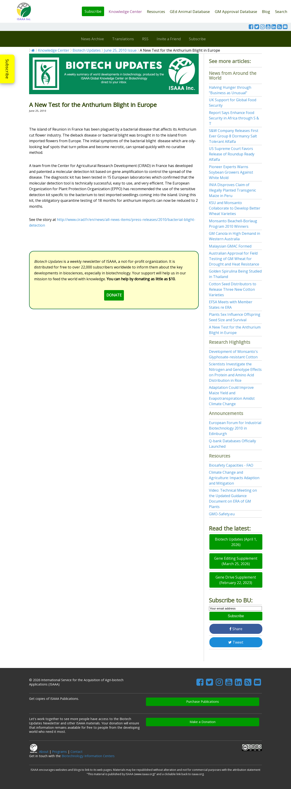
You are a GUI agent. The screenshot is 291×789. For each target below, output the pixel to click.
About (43, 751)
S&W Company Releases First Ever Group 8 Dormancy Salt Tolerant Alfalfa (233, 136)
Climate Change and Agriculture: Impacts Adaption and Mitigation (234, 478)
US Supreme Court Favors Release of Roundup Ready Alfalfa (231, 154)
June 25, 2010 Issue (120, 50)
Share (235, 628)
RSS (145, 38)
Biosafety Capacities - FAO (231, 465)
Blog (266, 11)
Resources (156, 11)
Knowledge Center (125, 11)
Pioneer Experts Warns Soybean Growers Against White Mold (231, 172)
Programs (59, 751)
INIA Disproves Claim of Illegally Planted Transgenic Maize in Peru (232, 190)
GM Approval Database (236, 11)
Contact (76, 751)
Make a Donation (203, 722)
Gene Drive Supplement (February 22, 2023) (236, 580)
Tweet (235, 642)
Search (281, 11)
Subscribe (93, 11)
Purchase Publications (202, 701)
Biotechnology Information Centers (88, 756)
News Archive (92, 38)
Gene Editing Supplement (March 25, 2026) (235, 561)
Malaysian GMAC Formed (230, 246)
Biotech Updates (87, 50)
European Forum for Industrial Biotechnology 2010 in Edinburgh (235, 428)
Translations (123, 38)
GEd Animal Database (190, 11)
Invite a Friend (169, 38)
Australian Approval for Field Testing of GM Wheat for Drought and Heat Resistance (234, 259)
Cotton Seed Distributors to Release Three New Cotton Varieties (232, 289)
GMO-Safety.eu (222, 513)
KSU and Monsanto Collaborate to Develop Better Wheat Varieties (234, 208)
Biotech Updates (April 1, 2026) (236, 542)
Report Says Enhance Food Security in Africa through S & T (234, 118)
